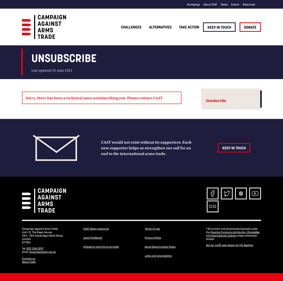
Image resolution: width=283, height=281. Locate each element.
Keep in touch (219, 27)
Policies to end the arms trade (101, 247)
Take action (189, 27)
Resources (249, 4)
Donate (250, 27)
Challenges (131, 27)
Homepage (193, 4)
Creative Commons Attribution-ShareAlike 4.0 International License (232, 234)
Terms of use (152, 229)
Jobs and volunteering (158, 256)
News (224, 4)
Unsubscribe (216, 101)
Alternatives (160, 27)
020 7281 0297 (35, 248)
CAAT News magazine (96, 229)
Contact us (28, 258)
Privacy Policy (153, 238)
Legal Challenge (92, 238)
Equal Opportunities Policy (160, 247)
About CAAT (210, 4)
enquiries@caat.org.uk (42, 252)
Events (235, 4)
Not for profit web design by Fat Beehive (229, 245)
